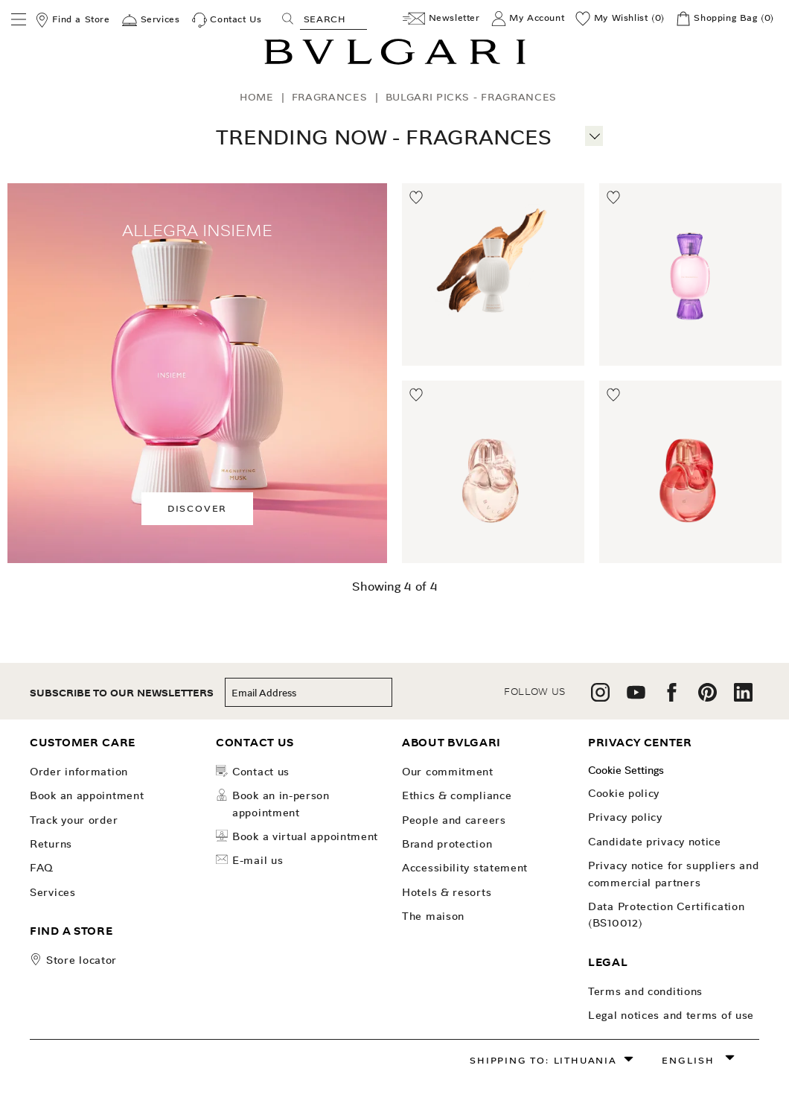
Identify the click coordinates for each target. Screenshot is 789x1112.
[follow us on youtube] (636, 697)
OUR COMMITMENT (447, 771)
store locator (81, 960)
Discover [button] (197, 508)
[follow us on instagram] (600, 697)
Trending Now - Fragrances (384, 137)
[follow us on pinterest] (707, 697)
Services (53, 892)
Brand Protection (447, 843)
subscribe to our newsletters (122, 693)
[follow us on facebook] (671, 697)
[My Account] (528, 18)
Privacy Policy (625, 817)
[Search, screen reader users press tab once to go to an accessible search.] (333, 18)
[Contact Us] (227, 20)
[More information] (594, 134)
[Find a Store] (72, 20)
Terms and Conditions (645, 991)
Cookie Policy (623, 793)
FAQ (42, 867)
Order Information (79, 771)
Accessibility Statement (465, 867)
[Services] (150, 20)
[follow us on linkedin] (743, 697)
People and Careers (454, 820)
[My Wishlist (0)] (620, 18)
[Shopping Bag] (725, 18)
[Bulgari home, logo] (395, 62)
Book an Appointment (87, 795)
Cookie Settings (626, 770)
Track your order (74, 820)
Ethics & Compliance (456, 795)
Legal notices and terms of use (671, 1015)
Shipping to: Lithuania (543, 1060)
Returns (51, 843)
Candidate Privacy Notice (654, 841)
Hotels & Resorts (446, 892)
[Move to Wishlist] (416, 198)
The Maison (433, 916)
